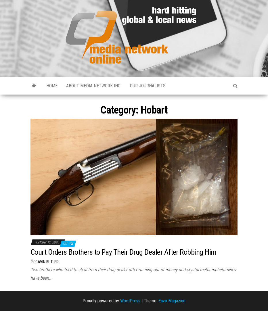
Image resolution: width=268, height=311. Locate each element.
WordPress (130, 301)
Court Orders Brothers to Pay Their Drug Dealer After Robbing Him (123, 252)
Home (52, 86)
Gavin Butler (47, 262)
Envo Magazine (171, 301)
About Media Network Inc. (93, 86)
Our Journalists (148, 86)
